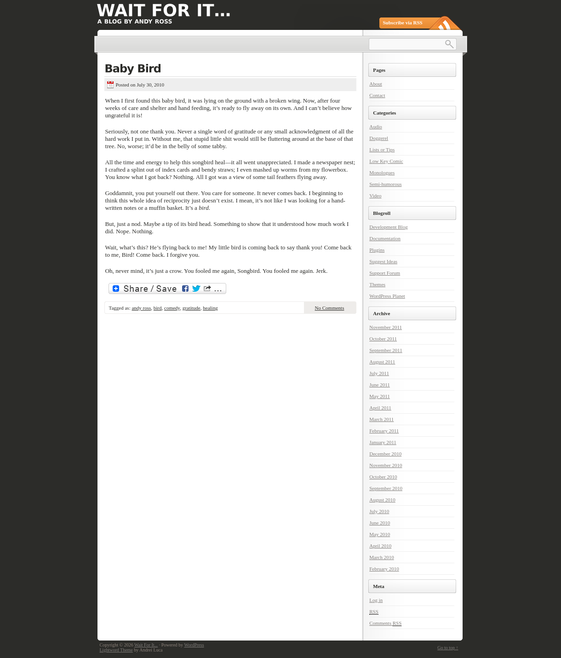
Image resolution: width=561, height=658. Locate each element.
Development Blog (388, 227)
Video (375, 195)
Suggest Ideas (383, 261)
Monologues (382, 172)
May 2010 (379, 534)
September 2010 (385, 488)
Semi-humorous (385, 184)
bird (158, 308)
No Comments (329, 308)
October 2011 (383, 338)
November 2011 (385, 327)
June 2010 (379, 522)
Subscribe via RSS (403, 22)
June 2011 (379, 384)
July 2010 (379, 511)
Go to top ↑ (447, 647)
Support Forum (384, 273)
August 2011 (382, 361)
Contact (377, 95)
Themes (377, 284)
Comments (385, 623)
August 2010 (382, 499)
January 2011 (382, 442)
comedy (172, 308)
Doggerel (378, 138)
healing (210, 308)
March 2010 (381, 557)
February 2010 (384, 568)
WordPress (194, 644)
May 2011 (379, 396)
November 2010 (385, 465)
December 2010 (385, 453)
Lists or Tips (382, 149)
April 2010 (380, 545)
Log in (376, 600)
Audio (375, 126)
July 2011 (379, 373)
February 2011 (384, 430)
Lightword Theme (116, 649)
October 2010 (383, 476)
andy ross (141, 308)
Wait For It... (146, 644)
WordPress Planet (387, 296)
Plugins (376, 250)
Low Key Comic (386, 161)
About (375, 84)
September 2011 (385, 350)
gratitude (191, 308)
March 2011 (381, 419)
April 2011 (380, 407)
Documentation (385, 238)
